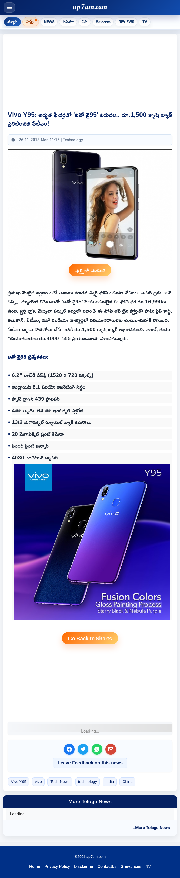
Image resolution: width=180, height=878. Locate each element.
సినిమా (68, 22)
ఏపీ (84, 22)
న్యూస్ (12, 22)
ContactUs (107, 866)
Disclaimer (84, 866)
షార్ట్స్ (30, 21)
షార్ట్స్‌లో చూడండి (90, 270)
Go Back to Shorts (90, 638)
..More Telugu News (151, 827)
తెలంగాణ (103, 22)
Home (34, 866)
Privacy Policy (57, 866)
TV (144, 22)
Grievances (131, 866)
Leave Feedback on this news (90, 763)
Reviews (126, 22)
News (49, 22)
